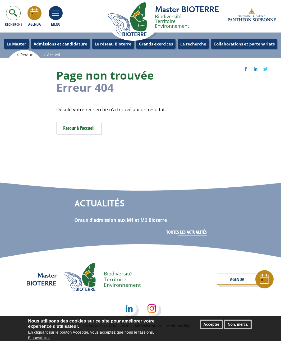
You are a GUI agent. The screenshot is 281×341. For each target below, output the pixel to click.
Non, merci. (238, 326)
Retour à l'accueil (78, 128)
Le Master (16, 44)
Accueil (53, 54)
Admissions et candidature (60, 44)
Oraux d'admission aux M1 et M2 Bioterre (121, 220)
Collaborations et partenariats (244, 44)
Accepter (211, 326)
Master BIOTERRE (187, 9)
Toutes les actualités (186, 232)
